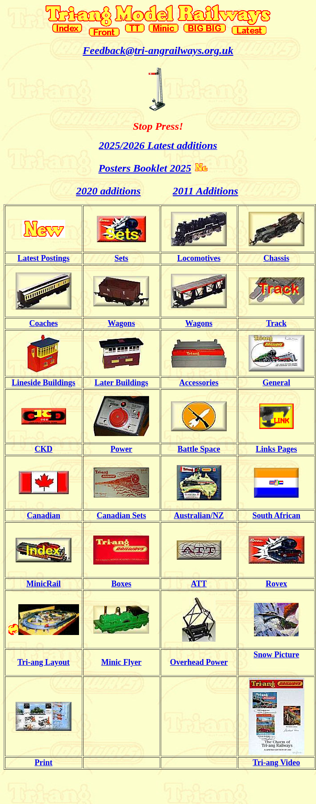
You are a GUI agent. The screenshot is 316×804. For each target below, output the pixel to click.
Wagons (121, 323)
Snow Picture (276, 654)
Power (121, 449)
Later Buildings (121, 382)
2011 (184, 191)
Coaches (43, 323)
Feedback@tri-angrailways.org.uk (158, 50)
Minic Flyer (121, 662)
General (276, 382)
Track (276, 323)
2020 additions (108, 191)
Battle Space (199, 449)
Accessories (199, 382)
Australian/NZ (199, 515)
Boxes (121, 583)
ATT (199, 583)
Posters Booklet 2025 (145, 168)
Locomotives (198, 258)
